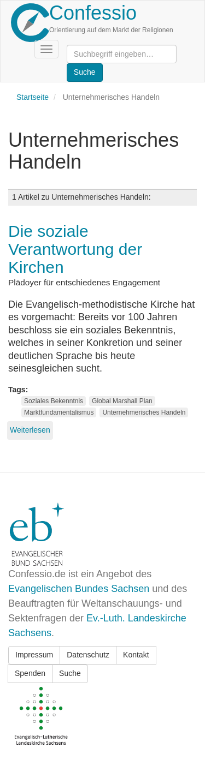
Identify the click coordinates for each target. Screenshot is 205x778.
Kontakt (136, 654)
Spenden (30, 673)
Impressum (34, 654)
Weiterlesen (30, 430)
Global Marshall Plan (122, 401)
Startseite (32, 97)
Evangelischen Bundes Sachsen (78, 588)
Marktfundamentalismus (58, 412)
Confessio (93, 13)
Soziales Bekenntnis (53, 401)
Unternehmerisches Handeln (143, 412)
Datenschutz (88, 654)
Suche (70, 673)
